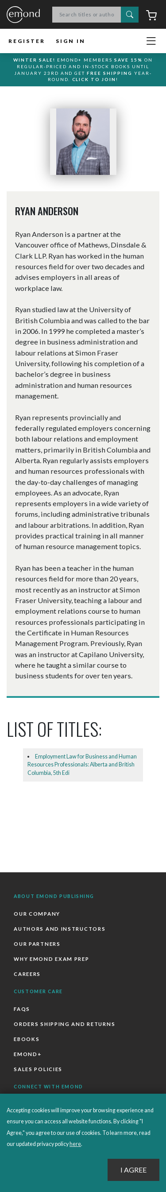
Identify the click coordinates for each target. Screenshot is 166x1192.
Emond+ (28, 1054)
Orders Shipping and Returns (64, 1024)
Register (26, 41)
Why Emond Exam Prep (51, 959)
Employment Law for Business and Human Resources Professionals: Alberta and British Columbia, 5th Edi (82, 764)
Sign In (70, 41)
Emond (23, 15)
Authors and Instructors (59, 929)
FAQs (22, 1009)
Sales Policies (38, 1069)
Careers (27, 974)
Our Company (37, 914)
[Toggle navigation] (151, 41)
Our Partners (37, 944)
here (75, 1144)
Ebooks (26, 1039)
